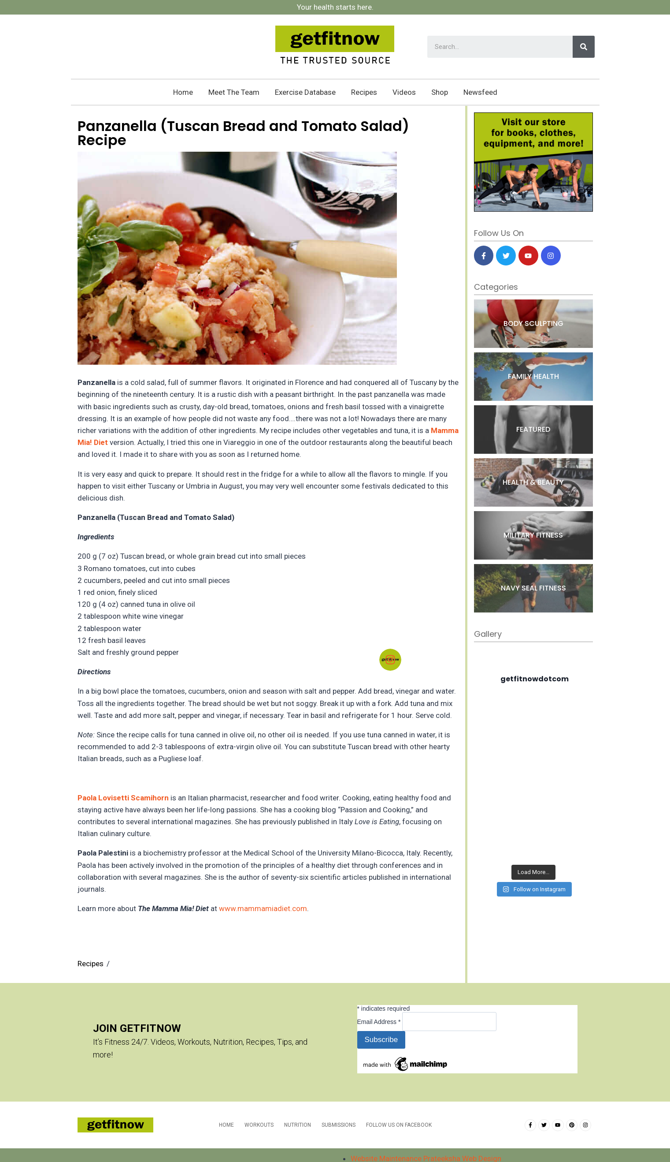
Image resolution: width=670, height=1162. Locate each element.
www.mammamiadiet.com (263, 908)
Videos (404, 92)
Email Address (380, 1021)
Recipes (364, 92)
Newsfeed (480, 92)
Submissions (338, 1125)
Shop (439, 92)
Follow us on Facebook (399, 1125)
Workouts (259, 1125)
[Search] (584, 47)
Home (183, 92)
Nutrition (297, 1125)
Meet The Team (233, 92)
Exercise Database (305, 92)
